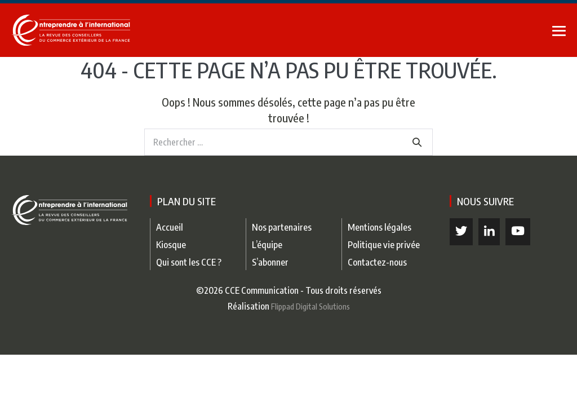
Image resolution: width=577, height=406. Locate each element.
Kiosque (171, 244)
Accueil (169, 227)
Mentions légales (379, 227)
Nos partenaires (282, 227)
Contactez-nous (377, 262)
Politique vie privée (384, 244)
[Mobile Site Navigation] (559, 31)
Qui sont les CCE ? (188, 262)
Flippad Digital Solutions (310, 306)
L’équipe (267, 244)
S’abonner (270, 262)
